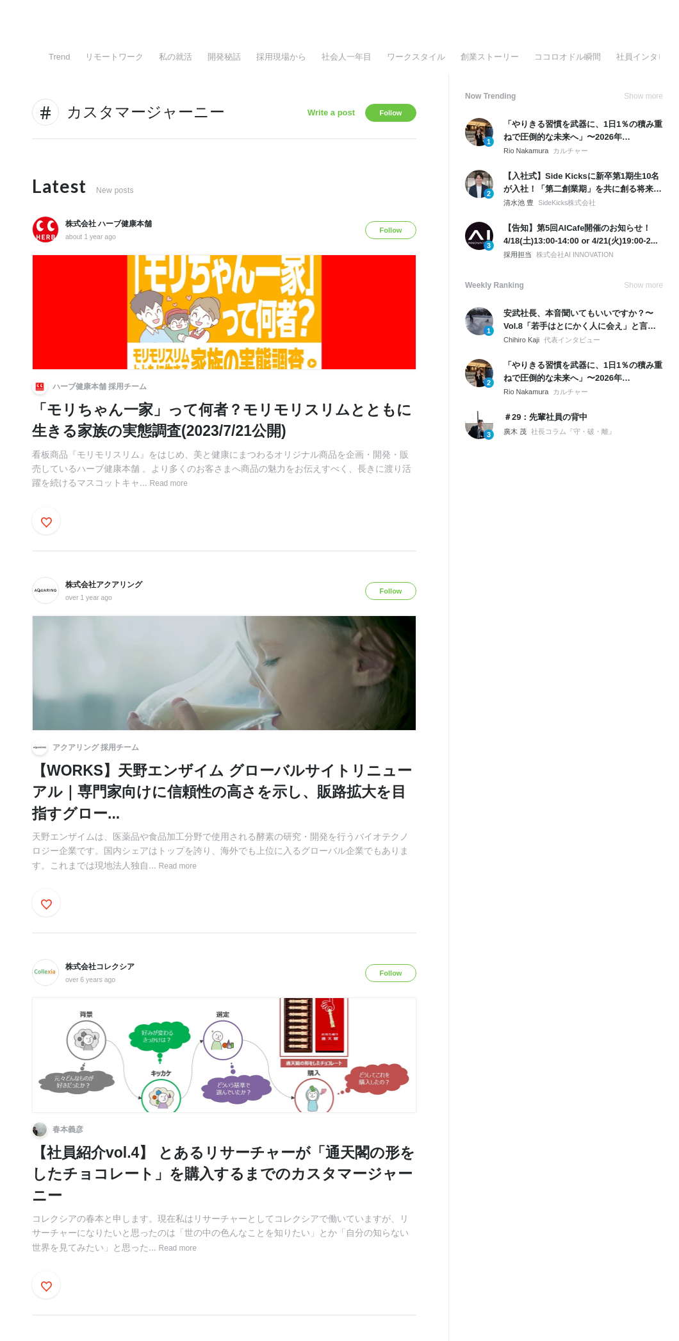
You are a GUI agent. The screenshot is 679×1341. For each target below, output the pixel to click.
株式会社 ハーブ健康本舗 (108, 223)
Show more (643, 96)
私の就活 (175, 57)
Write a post (331, 112)
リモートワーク (114, 57)
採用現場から (281, 57)
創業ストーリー (490, 57)
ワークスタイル (416, 57)
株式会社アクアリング (103, 584)
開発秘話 (224, 57)
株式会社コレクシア (100, 966)
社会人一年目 (347, 57)
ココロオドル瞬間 (567, 57)
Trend (59, 57)
